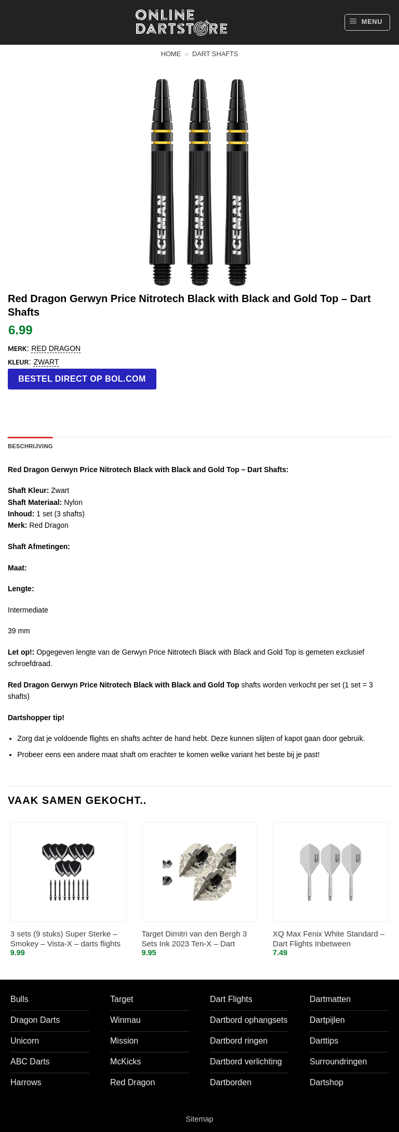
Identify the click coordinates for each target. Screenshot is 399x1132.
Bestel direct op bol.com (82, 378)
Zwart (46, 362)
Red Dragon (56, 348)
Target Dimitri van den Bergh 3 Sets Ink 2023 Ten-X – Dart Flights (194, 939)
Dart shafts (215, 54)
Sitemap (200, 1119)
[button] (367, 22)
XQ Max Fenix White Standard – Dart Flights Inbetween (328, 938)
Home (171, 54)
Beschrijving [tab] (30, 446)
